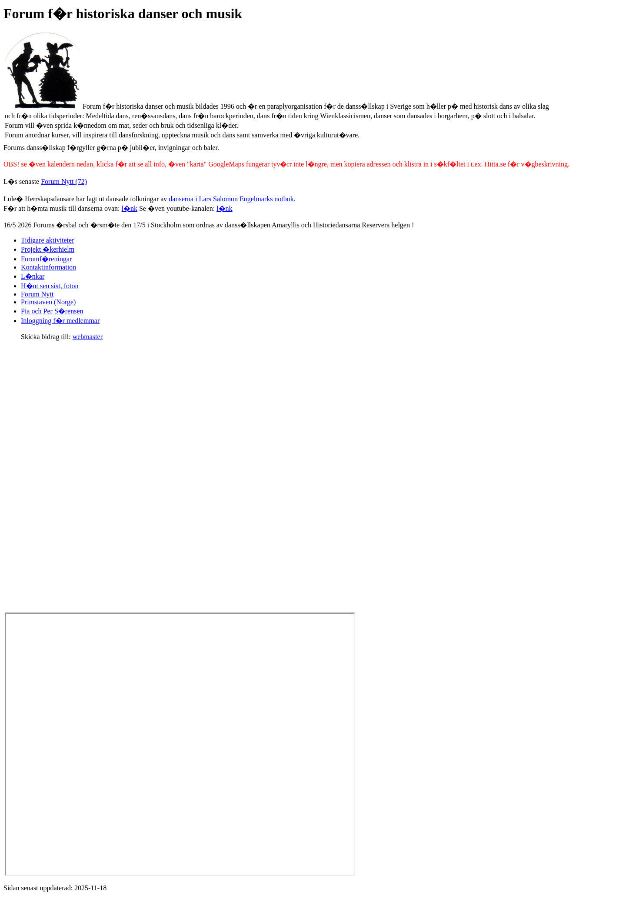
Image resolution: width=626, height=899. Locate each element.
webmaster (88, 336)
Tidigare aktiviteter (47, 240)
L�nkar (32, 276)
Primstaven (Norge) (48, 302)
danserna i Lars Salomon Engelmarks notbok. (232, 199)
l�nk (129, 208)
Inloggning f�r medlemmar (60, 320)
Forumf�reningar (46, 259)
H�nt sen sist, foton (49, 286)
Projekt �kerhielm (47, 249)
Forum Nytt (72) (64, 181)
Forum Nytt (37, 294)
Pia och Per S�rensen (52, 311)
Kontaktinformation (48, 267)
